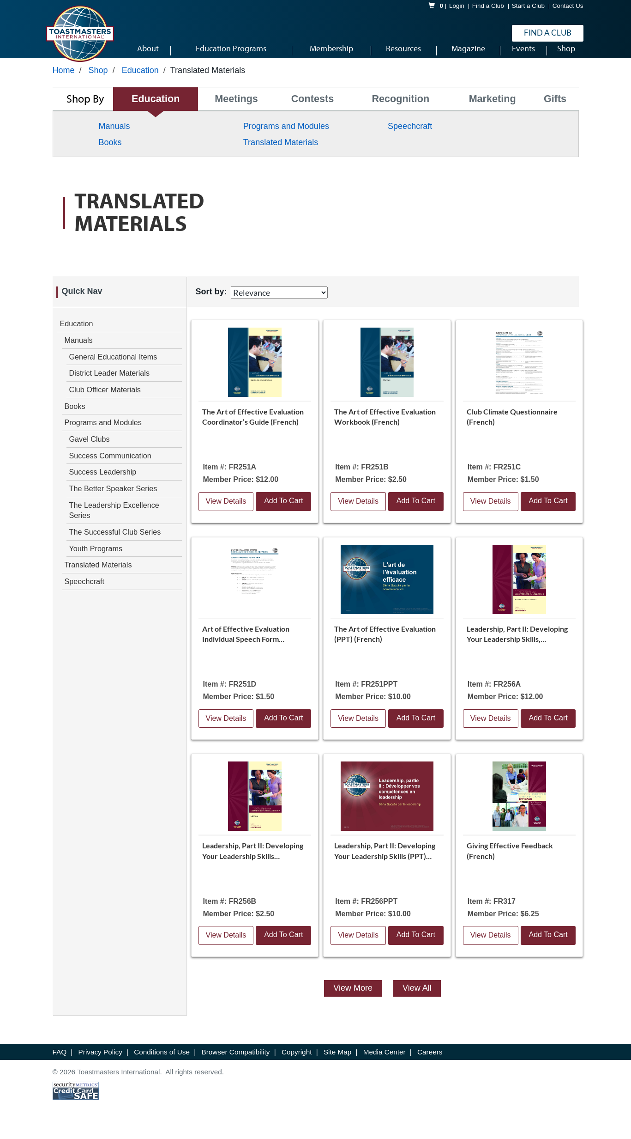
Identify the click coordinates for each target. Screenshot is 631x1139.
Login (456, 6)
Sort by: (211, 303)
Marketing (492, 110)
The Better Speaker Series (113, 500)
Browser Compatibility (237, 1063)
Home (64, 81)
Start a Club (528, 6)
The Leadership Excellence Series (114, 521)
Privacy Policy (101, 1063)
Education (140, 81)
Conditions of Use (163, 1063)
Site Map (339, 1063)
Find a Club (488, 6)
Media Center (385, 1063)
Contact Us (568, 6)
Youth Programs (95, 560)
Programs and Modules (286, 137)
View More (353, 999)
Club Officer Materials (105, 401)
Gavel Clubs (89, 450)
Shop (98, 81)
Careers (429, 1063)
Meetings (236, 110)
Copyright (298, 1063)
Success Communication (110, 467)
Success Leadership (103, 483)
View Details (226, 513)
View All (417, 999)
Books (110, 154)
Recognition (400, 110)
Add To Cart (283, 512)
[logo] (80, 34)
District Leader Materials (109, 384)
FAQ (61, 1063)
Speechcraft (410, 137)
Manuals (114, 137)
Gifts (555, 110)
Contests (312, 110)
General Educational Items (113, 368)
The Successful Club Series (115, 543)
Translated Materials (280, 154)
